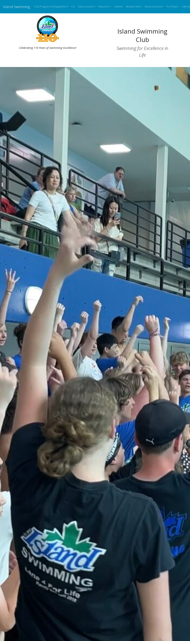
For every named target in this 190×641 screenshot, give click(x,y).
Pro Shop (172, 6)
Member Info (133, 6)
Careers (118, 6)
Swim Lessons (86, 6)
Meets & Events (153, 6)
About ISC (103, 6)
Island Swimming (16, 6)
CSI (73, 6)
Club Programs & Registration (50, 6)
